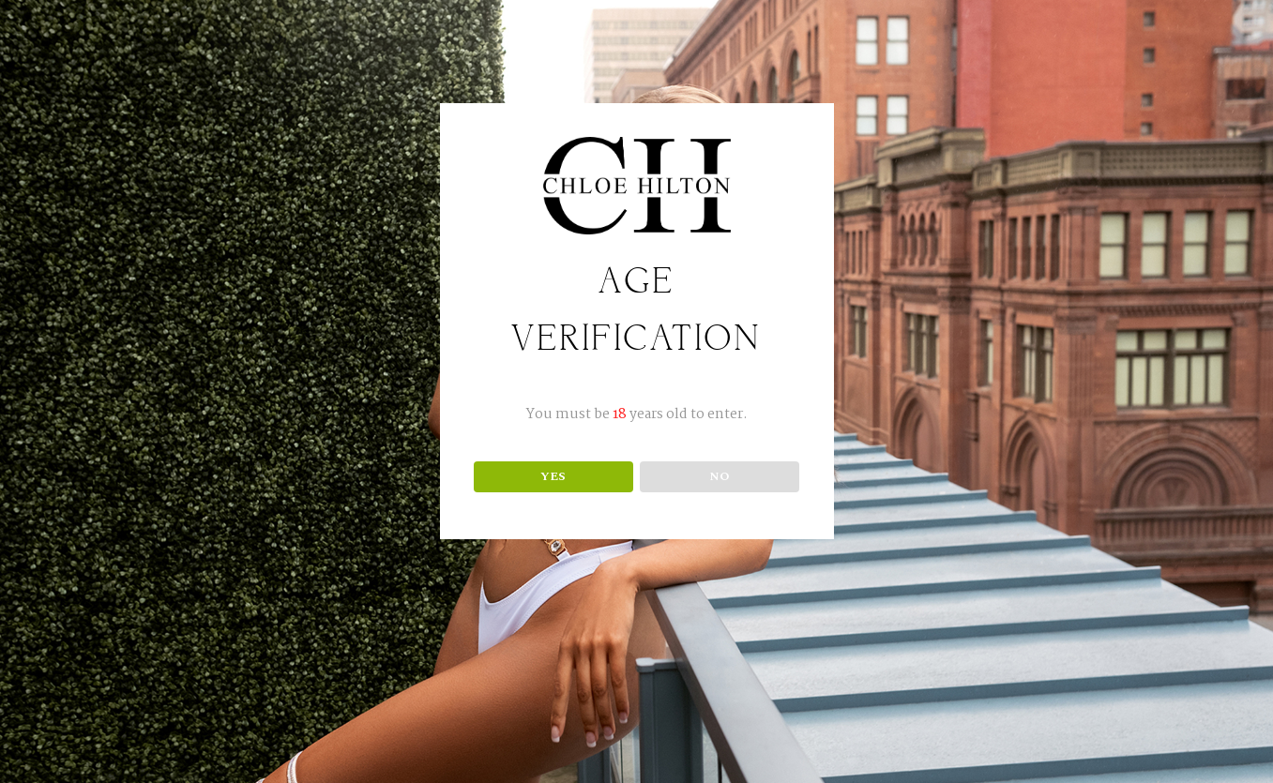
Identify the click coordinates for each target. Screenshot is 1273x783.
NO (719, 476)
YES (553, 476)
